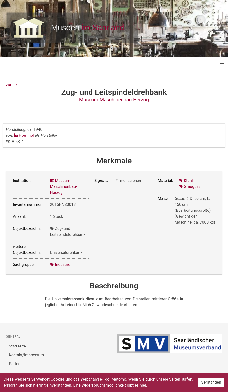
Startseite (17, 346)
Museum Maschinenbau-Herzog (114, 100)
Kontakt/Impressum (26, 355)
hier (143, 385)
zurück (11, 84)
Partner (15, 364)
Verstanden (211, 382)
